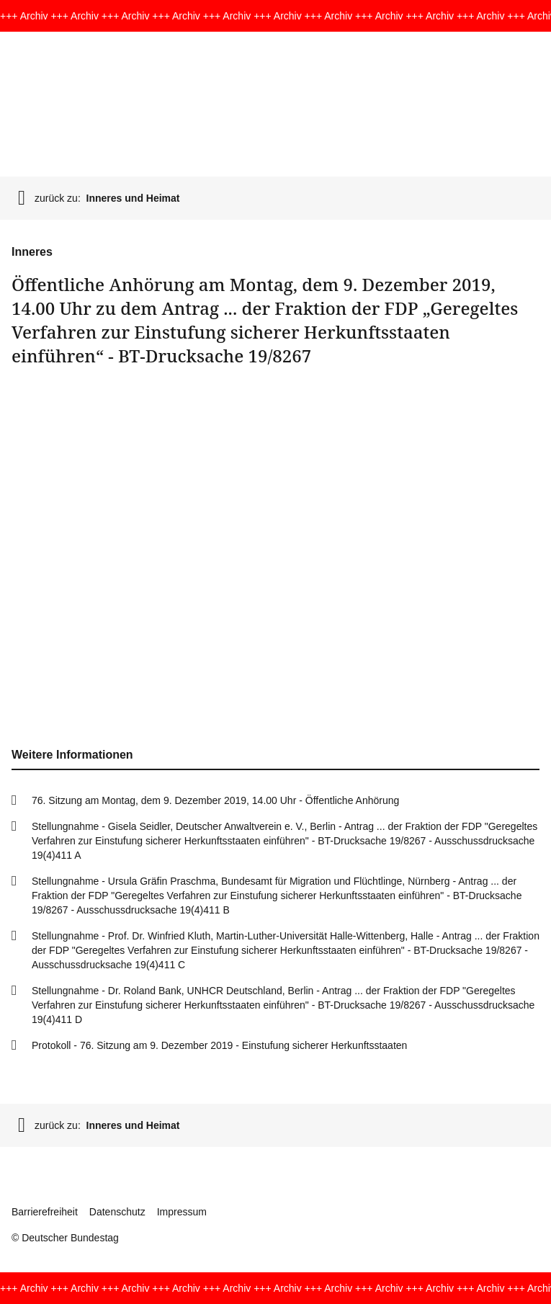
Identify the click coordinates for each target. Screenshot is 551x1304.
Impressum (182, 1212)
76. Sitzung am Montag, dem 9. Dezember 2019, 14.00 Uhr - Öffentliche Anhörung (215, 800)
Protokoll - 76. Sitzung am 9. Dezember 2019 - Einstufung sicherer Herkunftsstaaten (219, 1045)
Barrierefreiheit (45, 1212)
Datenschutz (117, 1212)
